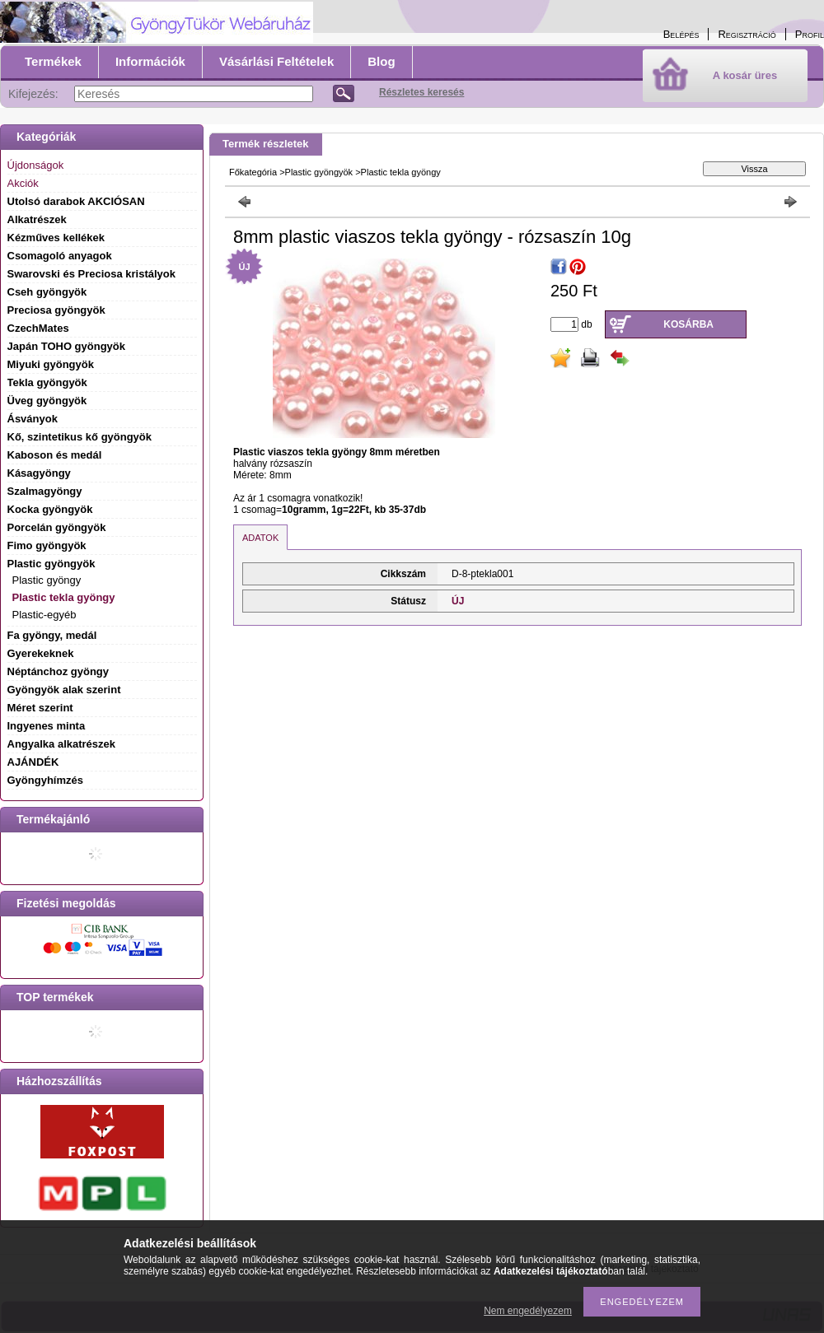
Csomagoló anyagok (59, 255)
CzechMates (38, 328)
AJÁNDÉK (33, 762)
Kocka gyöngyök (50, 509)
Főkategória (253, 172)
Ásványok (32, 418)
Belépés (681, 34)
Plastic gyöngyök (319, 172)
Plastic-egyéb (44, 614)
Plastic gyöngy (47, 580)
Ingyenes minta (46, 726)
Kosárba (688, 324)
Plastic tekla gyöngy (63, 597)
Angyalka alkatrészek (61, 744)
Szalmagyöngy (44, 491)
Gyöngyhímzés (45, 780)
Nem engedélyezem (528, 1311)
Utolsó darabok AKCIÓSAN (76, 201)
